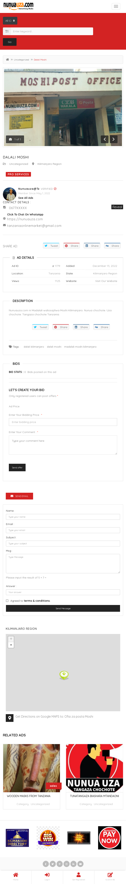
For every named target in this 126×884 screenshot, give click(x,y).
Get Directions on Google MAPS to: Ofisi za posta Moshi (54, 716)
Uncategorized (21, 59)
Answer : (11, 586)
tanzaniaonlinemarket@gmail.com (34, 226)
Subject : (11, 537)
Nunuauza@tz (29, 189)
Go (10, 42)
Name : (10, 510)
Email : (10, 524)
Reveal (117, 207)
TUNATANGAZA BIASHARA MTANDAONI (94, 796)
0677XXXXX (18, 208)
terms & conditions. (37, 600)
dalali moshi (54, 346)
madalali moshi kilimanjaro (80, 346)
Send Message (63, 608)
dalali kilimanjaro (34, 346)
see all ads (25, 198)
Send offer (17, 467)
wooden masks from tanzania (28, 796)
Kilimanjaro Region (50, 164)
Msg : (9, 550)
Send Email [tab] (19, 496)
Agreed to (30, 600)
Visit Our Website (106, 281)
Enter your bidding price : (25, 415)
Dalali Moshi (16, 157)
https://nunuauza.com (25, 219)
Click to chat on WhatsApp (25, 214)
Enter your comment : (23, 432)
